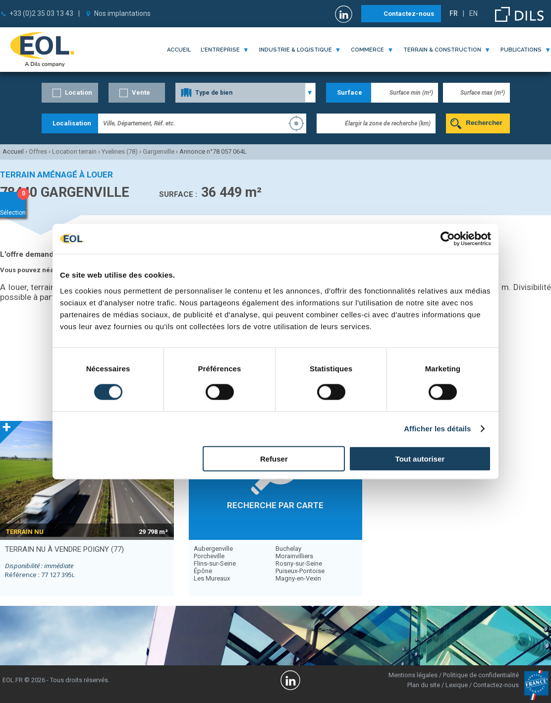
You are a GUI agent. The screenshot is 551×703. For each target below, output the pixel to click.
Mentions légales (413, 675)
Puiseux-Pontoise (300, 571)
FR (453, 13)
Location (78, 92)
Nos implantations (122, 13)
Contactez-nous (409, 13)
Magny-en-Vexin (298, 578)
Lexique (456, 685)
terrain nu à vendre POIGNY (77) (64, 549)
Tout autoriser (420, 458)
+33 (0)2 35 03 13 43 (41, 13)
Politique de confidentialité (481, 675)
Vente (141, 92)
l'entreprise (220, 50)
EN (473, 13)
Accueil (179, 50)
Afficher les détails (437, 428)
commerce (367, 50)
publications (521, 50)
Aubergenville (213, 548)
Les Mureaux (212, 578)
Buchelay (288, 548)
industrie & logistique (295, 50)
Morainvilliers (294, 556)
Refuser (274, 458)
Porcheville (209, 556)
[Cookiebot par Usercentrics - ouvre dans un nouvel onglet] (447, 239)
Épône (203, 571)
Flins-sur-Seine (215, 563)
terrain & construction (442, 50)
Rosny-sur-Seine (299, 563)
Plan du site (423, 685)
